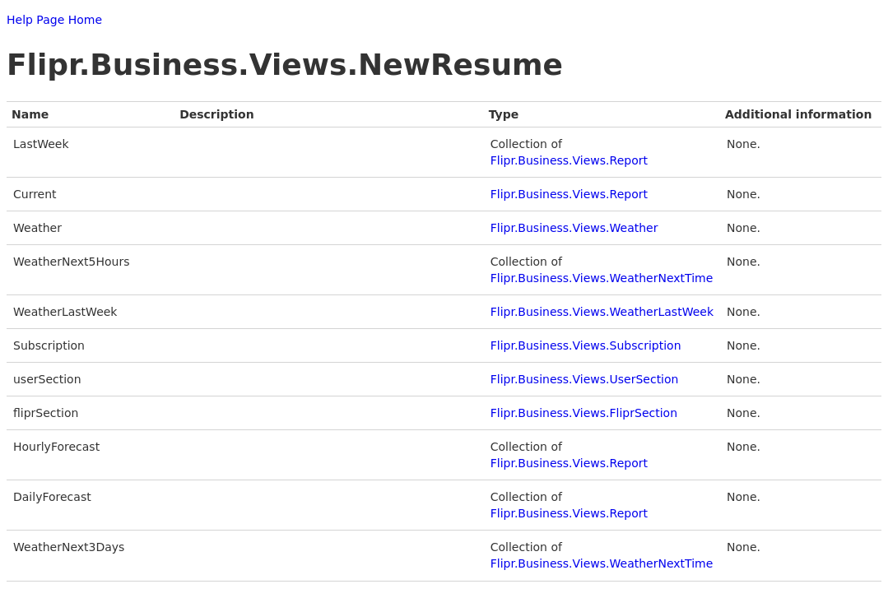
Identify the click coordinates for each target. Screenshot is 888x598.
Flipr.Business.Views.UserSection (584, 379)
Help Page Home (54, 19)
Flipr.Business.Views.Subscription (585, 345)
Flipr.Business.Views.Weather (574, 227)
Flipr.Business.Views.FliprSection (583, 413)
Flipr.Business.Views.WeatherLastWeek (602, 311)
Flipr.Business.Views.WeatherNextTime (602, 278)
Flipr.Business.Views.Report (569, 160)
